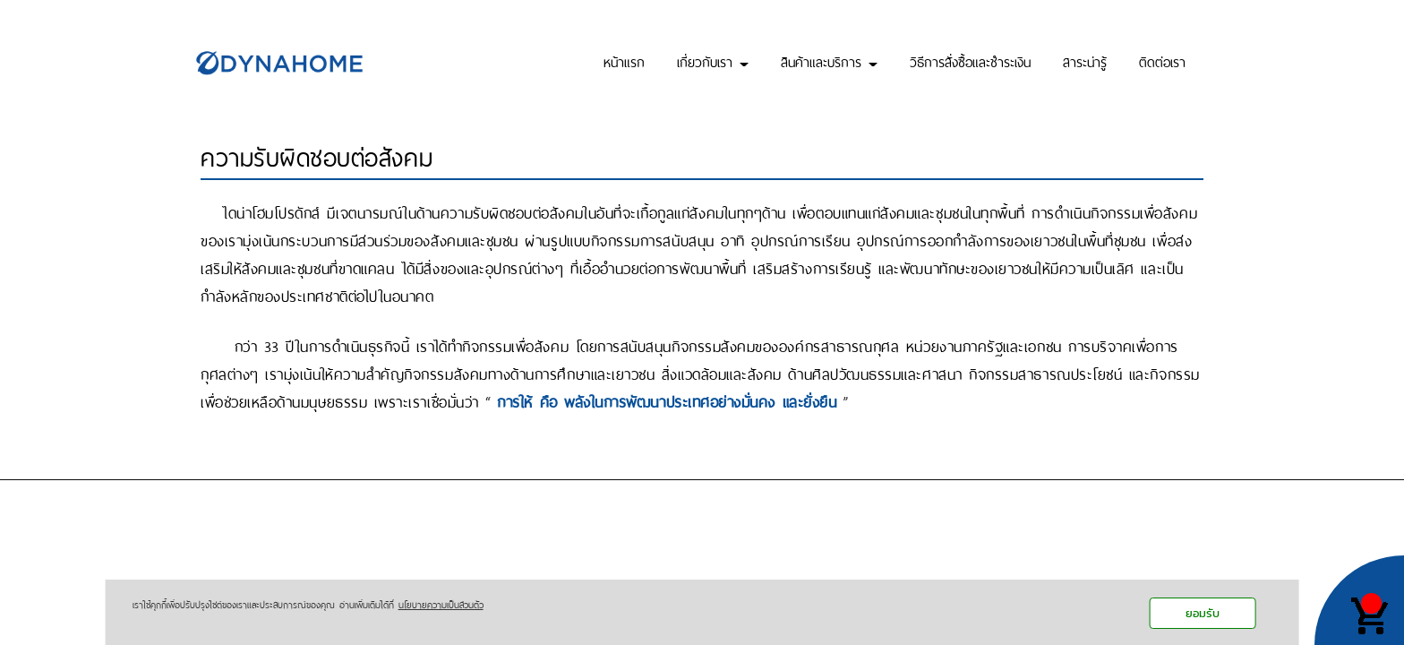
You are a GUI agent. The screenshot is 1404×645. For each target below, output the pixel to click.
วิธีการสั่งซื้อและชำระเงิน (970, 60)
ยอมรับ (1203, 613)
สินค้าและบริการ (829, 60)
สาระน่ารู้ (1085, 60)
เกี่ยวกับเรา (713, 60)
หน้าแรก (624, 60)
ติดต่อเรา (1162, 60)
